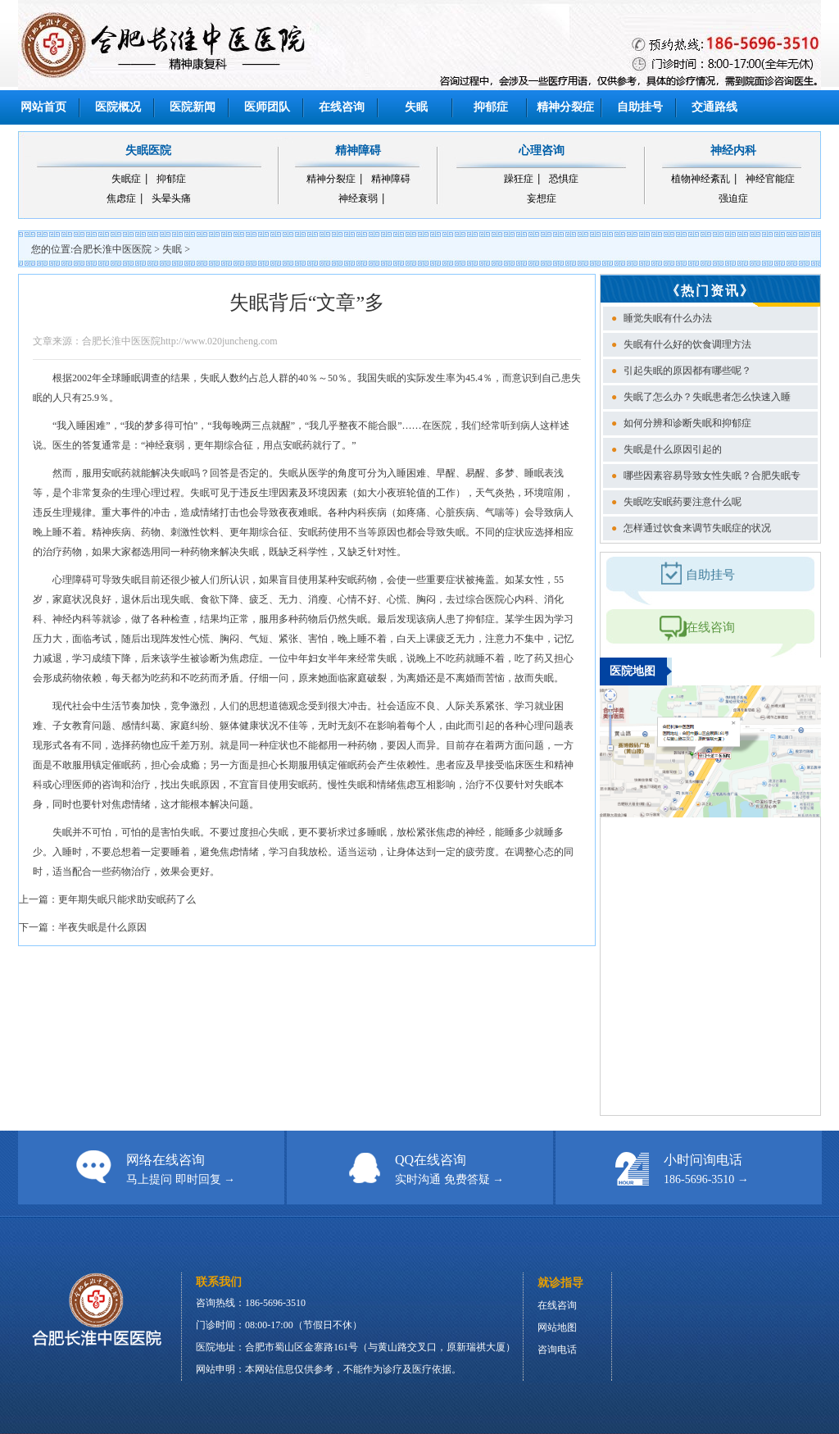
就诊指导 (560, 1283)
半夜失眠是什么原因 (102, 927)
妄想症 (541, 198)
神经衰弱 (358, 198)
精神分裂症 (565, 107)
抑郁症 (491, 107)
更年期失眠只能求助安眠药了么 (127, 899)
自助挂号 (640, 107)
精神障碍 (390, 178)
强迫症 (733, 198)
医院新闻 (192, 107)
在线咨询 (342, 107)
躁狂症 (518, 178)
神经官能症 (770, 178)
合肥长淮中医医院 (112, 249)
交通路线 (714, 107)
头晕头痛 (171, 198)
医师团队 (267, 107)
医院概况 (118, 107)
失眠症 (126, 178)
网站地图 (557, 1327)
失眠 (416, 107)
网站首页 (43, 107)
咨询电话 (557, 1349)
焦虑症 (121, 198)
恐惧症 (563, 178)
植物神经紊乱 (700, 178)
